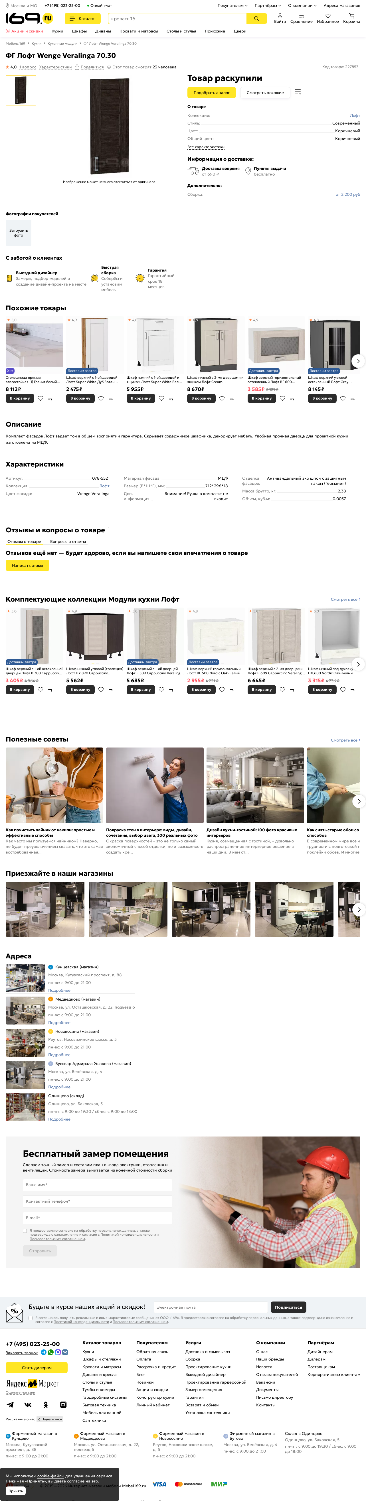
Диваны (103, 31)
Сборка (192, 1359)
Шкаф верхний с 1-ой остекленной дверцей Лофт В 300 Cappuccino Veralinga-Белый (34, 671)
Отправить (40, 1250)
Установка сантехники (207, 1412)
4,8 (134, 320)
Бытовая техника (99, 1405)
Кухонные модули (62, 43)
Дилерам (316, 1359)
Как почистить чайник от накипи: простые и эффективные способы (50, 832)
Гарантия (194, 1397)
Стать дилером (37, 1367)
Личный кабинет (153, 1405)
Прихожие (215, 31)
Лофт (355, 115)
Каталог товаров (101, 1342)
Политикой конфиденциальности (128, 1234)
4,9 (74, 320)
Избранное (328, 18)
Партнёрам (266, 5)
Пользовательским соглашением (57, 1239)
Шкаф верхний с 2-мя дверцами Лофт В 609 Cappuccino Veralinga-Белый (276, 671)
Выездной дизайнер (205, 1374)
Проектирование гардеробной (215, 1382)
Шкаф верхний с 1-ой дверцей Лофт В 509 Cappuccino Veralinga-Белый (155, 671)
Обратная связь (152, 1351)
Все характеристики (206, 146)
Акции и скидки (27, 31)
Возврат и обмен (202, 1405)
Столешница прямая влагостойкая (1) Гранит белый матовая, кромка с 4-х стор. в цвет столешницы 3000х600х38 (33, 379)
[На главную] (29, 18)
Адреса (19, 956)
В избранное (40, 398)
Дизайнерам (320, 1351)
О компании (300, 5)
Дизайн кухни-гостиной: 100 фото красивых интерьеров (252, 832)
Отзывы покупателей (277, 1374)
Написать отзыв (27, 565)
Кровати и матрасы (139, 31)
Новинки (145, 1382)
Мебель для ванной (102, 1412)
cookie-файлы (50, 1475)
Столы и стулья (181, 31)
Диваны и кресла (99, 1374)
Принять (16, 1491)
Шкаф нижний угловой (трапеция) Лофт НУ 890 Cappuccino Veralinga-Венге (94, 671)
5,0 (14, 320)
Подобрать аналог (212, 92)
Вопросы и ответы (68, 541)
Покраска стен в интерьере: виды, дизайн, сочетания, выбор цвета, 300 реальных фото (152, 832)
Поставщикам (321, 1366)
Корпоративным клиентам (334, 1374)
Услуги (193, 1342)
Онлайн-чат (101, 5)
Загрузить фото (18, 233)
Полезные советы (37, 739)
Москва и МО (24, 5)
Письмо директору (274, 1397)
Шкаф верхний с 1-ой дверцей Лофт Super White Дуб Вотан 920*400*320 (91, 379)
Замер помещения (203, 1389)
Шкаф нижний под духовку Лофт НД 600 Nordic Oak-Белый (335, 671)
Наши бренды (270, 1359)
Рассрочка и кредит (156, 1366)
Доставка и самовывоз (207, 1351)
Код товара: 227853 (340, 66)
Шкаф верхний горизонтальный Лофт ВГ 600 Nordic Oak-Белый (213, 671)
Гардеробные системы (104, 1397)
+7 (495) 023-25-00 (62, 5)
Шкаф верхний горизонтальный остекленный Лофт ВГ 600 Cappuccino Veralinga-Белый (274, 379)
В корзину (20, 398)
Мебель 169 (15, 43)
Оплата (143, 1359)
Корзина (351, 18)
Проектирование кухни (208, 1366)
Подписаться (288, 1307)
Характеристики (55, 67)
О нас (262, 1351)
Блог (140, 1374)
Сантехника (94, 1420)
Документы (267, 1389)
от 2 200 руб (348, 194)
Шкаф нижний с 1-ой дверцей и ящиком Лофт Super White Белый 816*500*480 (155, 379)
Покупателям (231, 5)
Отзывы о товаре (24, 541)
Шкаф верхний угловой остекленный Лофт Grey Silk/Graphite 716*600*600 (331, 379)
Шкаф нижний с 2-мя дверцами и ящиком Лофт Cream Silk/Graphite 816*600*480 (215, 379)
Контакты (265, 1405)
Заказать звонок (22, 1352)
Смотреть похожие (265, 92)
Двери (240, 31)
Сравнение (301, 18)
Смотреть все (344, 599)
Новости (264, 1366)
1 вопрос (27, 67)
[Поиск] (256, 18)
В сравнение (50, 398)
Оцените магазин (20, 1392)
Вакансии (265, 1382)
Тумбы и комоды (98, 1389)
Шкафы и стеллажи (101, 1359)
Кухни (57, 31)
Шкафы (79, 31)
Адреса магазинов (342, 5)
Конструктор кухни (155, 1397)
